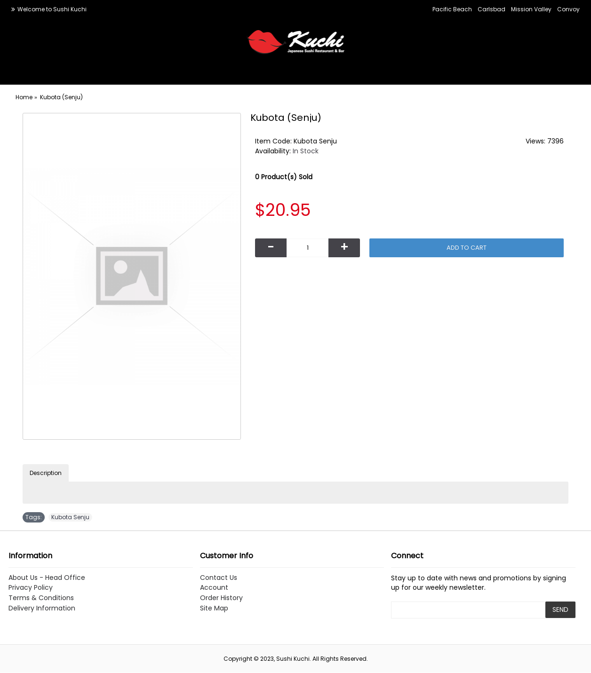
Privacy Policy (30, 587)
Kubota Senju (70, 517)
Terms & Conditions (41, 598)
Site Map (214, 608)
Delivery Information (41, 608)
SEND (560, 609)
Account (214, 587)
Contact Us (218, 577)
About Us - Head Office (46, 577)
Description (46, 473)
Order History (221, 598)
